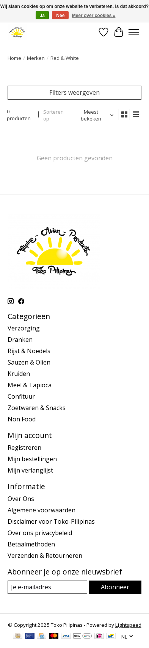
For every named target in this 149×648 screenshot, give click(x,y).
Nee (60, 15)
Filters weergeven (74, 92)
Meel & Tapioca (30, 385)
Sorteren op (53, 115)
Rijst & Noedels (29, 351)
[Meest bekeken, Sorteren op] (94, 115)
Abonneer (115, 587)
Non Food (22, 419)
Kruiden (19, 373)
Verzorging (24, 328)
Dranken (20, 339)
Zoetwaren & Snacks (37, 408)
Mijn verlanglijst (30, 470)
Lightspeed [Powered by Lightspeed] (128, 624)
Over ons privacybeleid (40, 533)
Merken (36, 58)
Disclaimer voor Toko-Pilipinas (51, 521)
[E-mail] (47, 587)
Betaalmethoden (31, 544)
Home (14, 58)
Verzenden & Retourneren (45, 555)
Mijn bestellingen (32, 459)
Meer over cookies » (94, 15)
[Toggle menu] (133, 32)
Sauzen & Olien (29, 362)
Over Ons (21, 499)
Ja (42, 15)
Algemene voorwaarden (41, 510)
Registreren (24, 447)
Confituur (21, 396)
